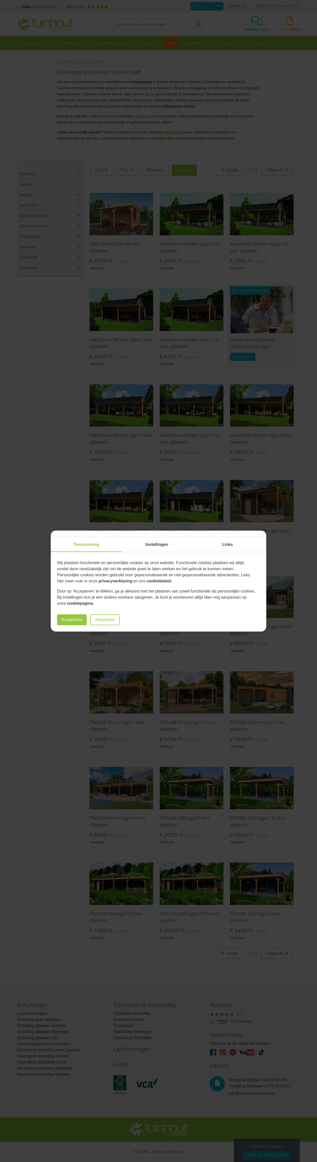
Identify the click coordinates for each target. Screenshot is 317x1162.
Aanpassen (105, 619)
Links (227, 544)
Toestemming (86, 544)
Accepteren (72, 619)
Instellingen (157, 544)
